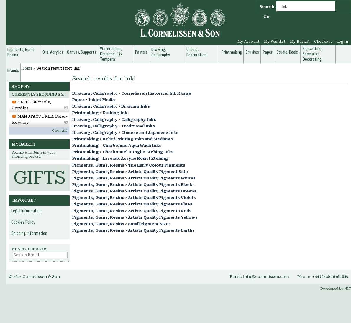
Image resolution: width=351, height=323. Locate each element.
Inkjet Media (101, 100)
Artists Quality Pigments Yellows (163, 217)
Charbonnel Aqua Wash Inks (132, 145)
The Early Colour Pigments (156, 165)
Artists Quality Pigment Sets (158, 171)
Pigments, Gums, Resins (98, 165)
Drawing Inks (135, 106)
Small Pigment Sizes (149, 224)
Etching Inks (116, 113)
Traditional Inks (138, 126)
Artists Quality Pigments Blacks (161, 184)
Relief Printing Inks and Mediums (138, 139)
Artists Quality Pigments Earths (161, 230)
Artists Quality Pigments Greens (162, 191)
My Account (248, 41)
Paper (78, 100)
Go (266, 16)
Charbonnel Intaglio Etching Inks (138, 152)
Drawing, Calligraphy (94, 93)
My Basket (300, 41)
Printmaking (85, 113)
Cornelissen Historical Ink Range (156, 93)
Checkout (323, 41)
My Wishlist (275, 41)
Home (27, 68)
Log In (342, 41)
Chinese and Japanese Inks (149, 132)
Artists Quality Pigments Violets (162, 197)
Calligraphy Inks (138, 119)
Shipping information (29, 233)
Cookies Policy (23, 222)
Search (266, 6)
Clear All (59, 131)
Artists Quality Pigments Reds (159, 211)
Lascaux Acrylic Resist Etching (135, 158)
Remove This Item (66, 107)
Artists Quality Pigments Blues (160, 204)
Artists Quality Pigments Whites (162, 178)
